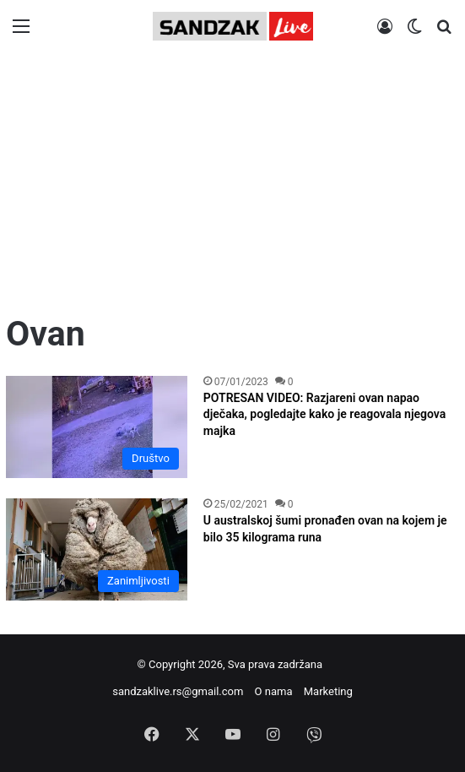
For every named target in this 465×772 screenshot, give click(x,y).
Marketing (328, 691)
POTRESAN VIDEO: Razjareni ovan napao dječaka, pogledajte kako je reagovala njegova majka (324, 414)
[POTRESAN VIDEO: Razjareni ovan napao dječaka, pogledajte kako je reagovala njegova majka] (96, 427)
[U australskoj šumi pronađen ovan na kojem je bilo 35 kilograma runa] (96, 549)
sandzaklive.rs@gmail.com (177, 691)
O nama (274, 691)
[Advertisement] (232, 183)
